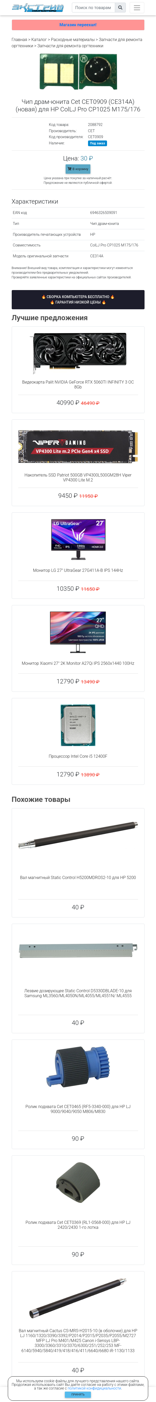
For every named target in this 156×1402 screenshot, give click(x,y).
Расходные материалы (73, 39)
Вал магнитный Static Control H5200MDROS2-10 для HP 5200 (78, 877)
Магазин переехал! (77, 24)
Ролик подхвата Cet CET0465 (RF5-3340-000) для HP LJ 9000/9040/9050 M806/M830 (78, 1109)
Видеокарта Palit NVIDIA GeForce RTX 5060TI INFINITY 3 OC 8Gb (78, 385)
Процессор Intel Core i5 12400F (78, 756)
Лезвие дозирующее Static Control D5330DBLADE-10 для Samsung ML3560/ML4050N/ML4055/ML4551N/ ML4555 (78, 993)
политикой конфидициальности (94, 1388)
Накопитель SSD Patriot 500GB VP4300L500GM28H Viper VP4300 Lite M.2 (78, 477)
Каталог (39, 39)
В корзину (78, 169)
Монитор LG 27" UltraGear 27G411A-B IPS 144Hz (78, 570)
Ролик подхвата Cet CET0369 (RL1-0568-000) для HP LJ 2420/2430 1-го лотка (78, 1225)
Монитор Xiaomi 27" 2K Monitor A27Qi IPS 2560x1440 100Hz (78, 663)
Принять (78, 1394)
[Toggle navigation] (137, 7)
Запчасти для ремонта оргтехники (70, 45)
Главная (19, 39)
